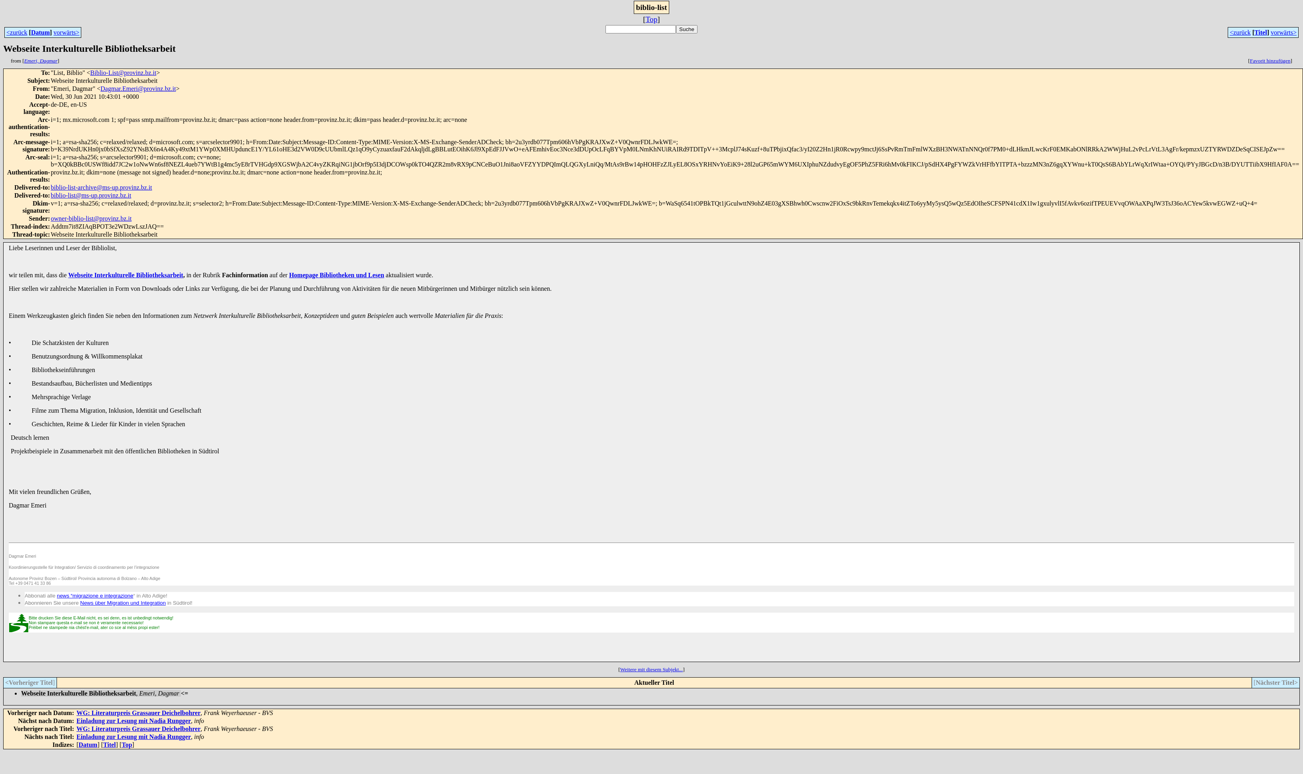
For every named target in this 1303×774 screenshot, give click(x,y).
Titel (1260, 32)
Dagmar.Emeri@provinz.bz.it (138, 88)
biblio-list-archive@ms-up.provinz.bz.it (101, 187)
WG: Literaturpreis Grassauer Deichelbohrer (138, 712)
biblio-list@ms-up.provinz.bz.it (91, 195)
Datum (40, 32)
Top (652, 19)
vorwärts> (66, 32)
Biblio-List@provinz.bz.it (123, 72)
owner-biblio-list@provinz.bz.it (91, 218)
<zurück (16, 32)
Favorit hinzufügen (1270, 61)
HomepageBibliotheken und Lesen (336, 275)
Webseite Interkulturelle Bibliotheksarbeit (125, 275)
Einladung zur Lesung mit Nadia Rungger (133, 720)
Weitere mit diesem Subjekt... (651, 669)
